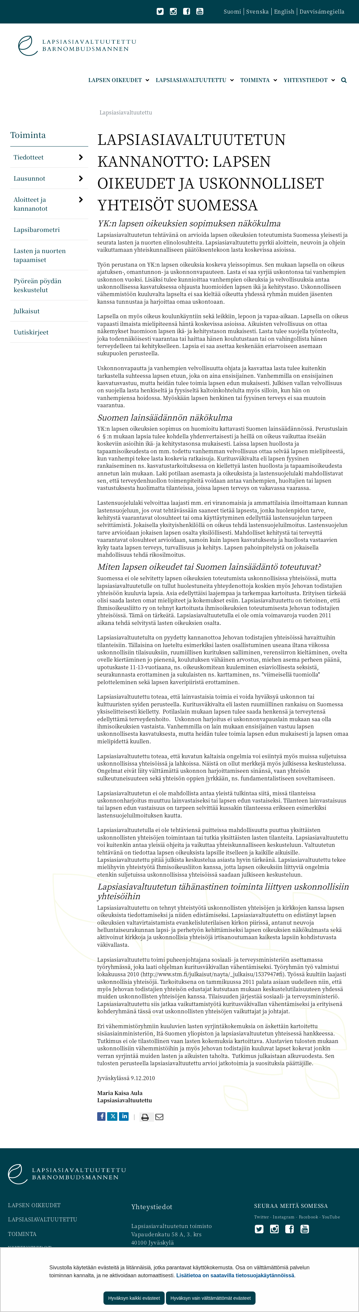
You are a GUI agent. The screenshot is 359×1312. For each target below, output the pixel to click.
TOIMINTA (22, 1234)
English (284, 11)
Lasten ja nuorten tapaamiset (40, 255)
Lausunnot (29, 178)
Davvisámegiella (322, 11)
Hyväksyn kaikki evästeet (134, 1298)
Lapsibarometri (37, 229)
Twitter (262, 1216)
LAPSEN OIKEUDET (34, 1205)
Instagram (284, 1216)
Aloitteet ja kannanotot (31, 203)
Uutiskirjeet (31, 332)
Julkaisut (27, 310)
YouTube (331, 1216)
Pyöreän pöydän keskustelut (37, 285)
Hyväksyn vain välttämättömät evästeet (211, 1298)
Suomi (232, 11)
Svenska (257, 11)
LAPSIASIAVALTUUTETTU (43, 1219)
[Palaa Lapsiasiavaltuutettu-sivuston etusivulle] (77, 46)
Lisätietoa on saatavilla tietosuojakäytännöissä (235, 1275)
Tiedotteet (29, 157)
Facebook (308, 1216)
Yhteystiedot (152, 1206)
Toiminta (28, 134)
